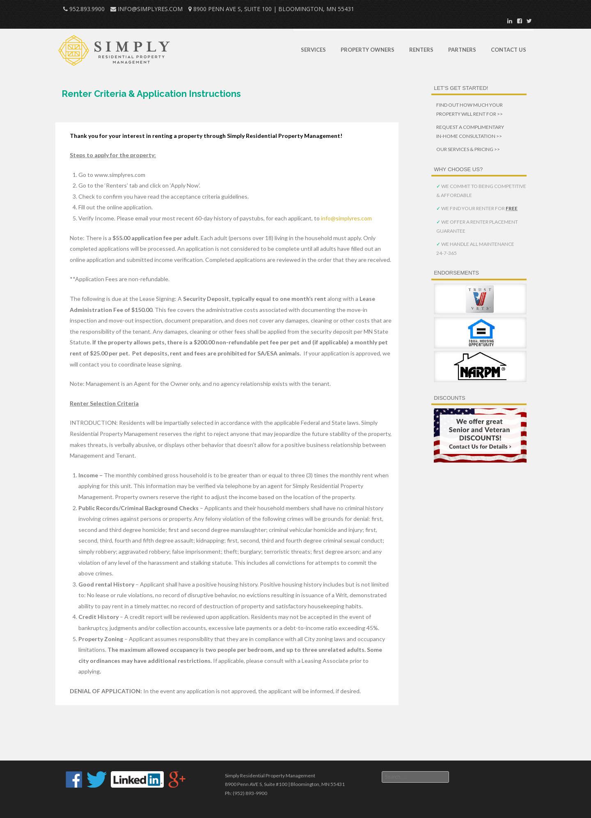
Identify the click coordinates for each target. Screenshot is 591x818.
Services (313, 49)
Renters (421, 49)
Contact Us (508, 49)
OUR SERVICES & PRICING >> (468, 149)
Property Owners (367, 49)
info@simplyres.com (346, 218)
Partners (462, 49)
